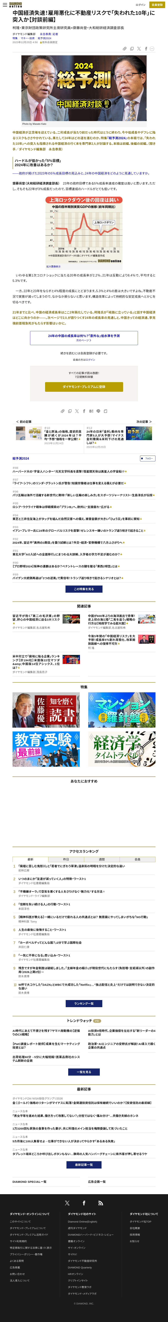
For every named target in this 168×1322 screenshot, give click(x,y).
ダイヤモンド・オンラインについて (30, 1214)
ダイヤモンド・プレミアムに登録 (84, 386)
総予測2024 (44, 38)
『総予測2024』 (117, 138)
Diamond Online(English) (82, 1221)
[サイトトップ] (15, 5)
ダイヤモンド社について (144, 1214)
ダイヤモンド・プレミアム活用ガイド (29, 1234)
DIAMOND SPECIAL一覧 (29, 1181)
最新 (31, 859)
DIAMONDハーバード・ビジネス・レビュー (91, 1234)
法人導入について (20, 1280)
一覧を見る (84, 1072)
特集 (15, 38)
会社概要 (135, 1228)
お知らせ (134, 1241)
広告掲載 (15, 1267)
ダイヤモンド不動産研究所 (82, 1261)
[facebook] (84, 1204)
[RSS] (101, 1204)
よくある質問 (17, 1261)
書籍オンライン (76, 1241)
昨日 (66, 859)
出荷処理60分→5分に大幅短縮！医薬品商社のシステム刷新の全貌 (46, 1058)
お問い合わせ (17, 1274)
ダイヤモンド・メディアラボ (82, 1293)
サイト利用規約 (18, 1241)
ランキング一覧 (84, 1003)
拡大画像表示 (53, 266)
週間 (102, 859)
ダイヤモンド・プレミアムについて (28, 1228)
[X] (67, 1204)
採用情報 (135, 1234)
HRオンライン (75, 1274)
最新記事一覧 (84, 1164)
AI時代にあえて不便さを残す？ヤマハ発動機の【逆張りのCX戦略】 (46, 1032)
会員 (138, 859)
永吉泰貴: (49, 34)
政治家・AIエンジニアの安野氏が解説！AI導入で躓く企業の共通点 (121, 1045)
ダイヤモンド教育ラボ (80, 1287)
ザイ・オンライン (77, 1247)
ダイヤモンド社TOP (140, 1221)
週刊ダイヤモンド (77, 1228)
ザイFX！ (72, 1254)
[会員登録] (157, 5)
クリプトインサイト (78, 1280)
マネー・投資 (27, 38)
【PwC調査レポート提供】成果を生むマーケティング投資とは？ (46, 1045)
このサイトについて (20, 1221)
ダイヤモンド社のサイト (82, 1214)
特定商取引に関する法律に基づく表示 (31, 1247)
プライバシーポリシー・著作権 (26, 1254)
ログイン (140, 5)
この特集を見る (84, 589)
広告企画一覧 (97, 1181)
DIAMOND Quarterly (80, 1267)
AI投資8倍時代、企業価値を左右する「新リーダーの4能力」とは (121, 1032)
